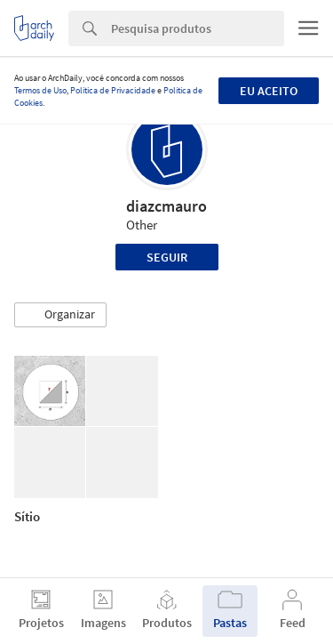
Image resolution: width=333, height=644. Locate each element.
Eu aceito (268, 91)
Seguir (167, 257)
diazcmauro (166, 206)
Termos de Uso (40, 90)
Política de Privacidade (112, 90)
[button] (60, 314)
